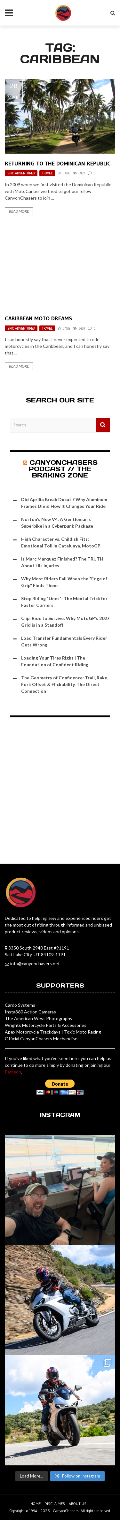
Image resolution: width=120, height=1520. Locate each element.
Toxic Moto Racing (82, 1032)
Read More (19, 211)
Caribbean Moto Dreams (38, 318)
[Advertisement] (60, 784)
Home (35, 1503)
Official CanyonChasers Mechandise (41, 1038)
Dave (66, 173)
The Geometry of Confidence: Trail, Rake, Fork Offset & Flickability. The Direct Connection (64, 684)
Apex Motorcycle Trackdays (32, 1032)
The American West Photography (38, 1018)
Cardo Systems (20, 1005)
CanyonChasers (66, 1510)
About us (77, 1503)
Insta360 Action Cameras (30, 1011)
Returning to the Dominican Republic (58, 163)
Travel (47, 173)
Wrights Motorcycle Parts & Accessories (45, 1025)
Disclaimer (54, 1503)
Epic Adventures (21, 173)
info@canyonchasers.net (35, 963)
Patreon (13, 1071)
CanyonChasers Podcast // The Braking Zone (63, 468)
